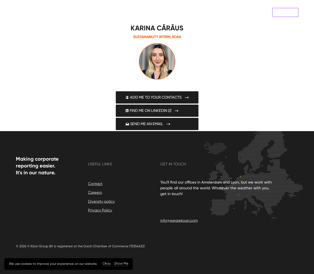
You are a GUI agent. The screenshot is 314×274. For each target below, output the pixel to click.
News (246, 12)
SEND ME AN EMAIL (157, 124)
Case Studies (209, 12)
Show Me (121, 263)
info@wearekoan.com (179, 220)
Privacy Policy (100, 210)
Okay (107, 263)
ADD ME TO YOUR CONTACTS (157, 97)
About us (231, 12)
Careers (95, 192)
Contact (261, 12)
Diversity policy (101, 201)
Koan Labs (285, 12)
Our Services (185, 12)
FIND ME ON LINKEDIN (157, 111)
